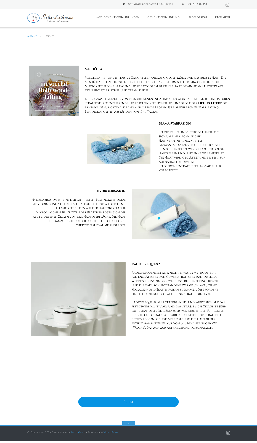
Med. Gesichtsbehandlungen (117, 19)
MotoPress (78, 434)
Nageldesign (197, 19)
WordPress (111, 434)
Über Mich (222, 19)
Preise (128, 403)
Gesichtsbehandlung (163, 19)
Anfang (32, 37)
